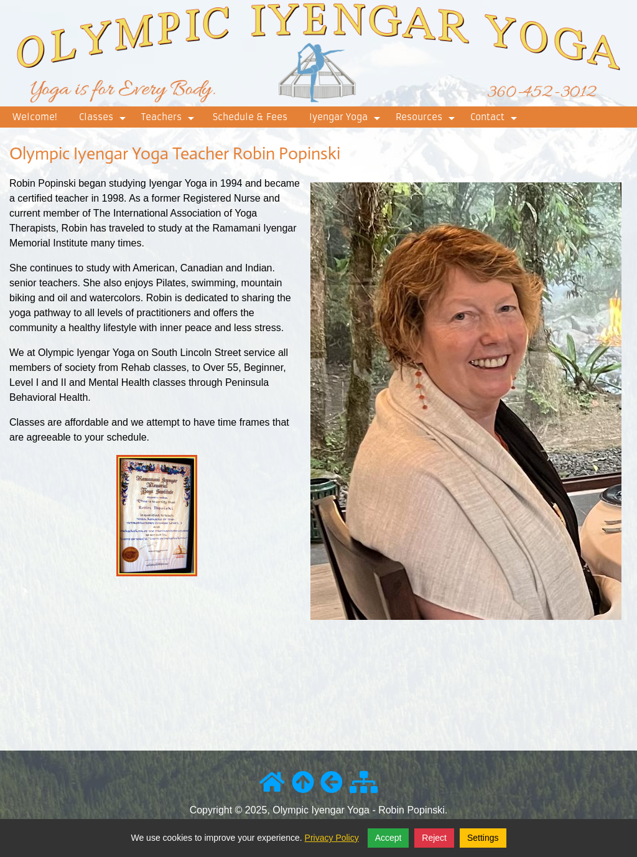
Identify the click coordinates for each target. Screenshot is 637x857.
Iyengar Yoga (346, 119)
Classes (104, 119)
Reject (434, 838)
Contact (495, 119)
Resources (427, 119)
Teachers (169, 119)
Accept (388, 838)
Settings (483, 838)
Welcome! (34, 117)
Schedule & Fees (250, 117)
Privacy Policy (332, 838)
